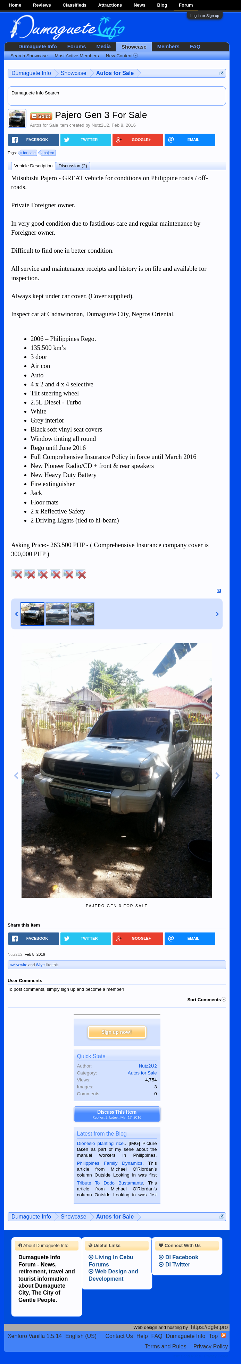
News (140, 5)
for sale (28, 153)
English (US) (81, 1336)
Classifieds (74, 5)
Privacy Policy (210, 1346)
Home (15, 5)
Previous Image (16, 775)
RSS (223, 1335)
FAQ (195, 46)
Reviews (42, 5)
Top (213, 1336)
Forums (76, 46)
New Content (122, 55)
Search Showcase (29, 55)
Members (168, 46)
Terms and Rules (165, 1346)
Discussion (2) (73, 165)
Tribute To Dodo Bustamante (110, 1183)
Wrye (40, 965)
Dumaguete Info (37, 46)
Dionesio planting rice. (101, 1143)
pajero (47, 153)
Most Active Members (77, 55)
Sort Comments (206, 999)
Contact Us (119, 1336)
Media (103, 46)
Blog (162, 5)
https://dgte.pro (209, 1327)
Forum (186, 5)
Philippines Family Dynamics (109, 1163)
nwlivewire (18, 965)
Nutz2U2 (100, 125)
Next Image (218, 775)
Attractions (110, 5)
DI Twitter (174, 1264)
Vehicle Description (33, 165)
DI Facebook (178, 1257)
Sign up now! (117, 1032)
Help (142, 1336)
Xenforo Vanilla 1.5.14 (35, 1336)
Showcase (134, 47)
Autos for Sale (44, 125)
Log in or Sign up (204, 16)
